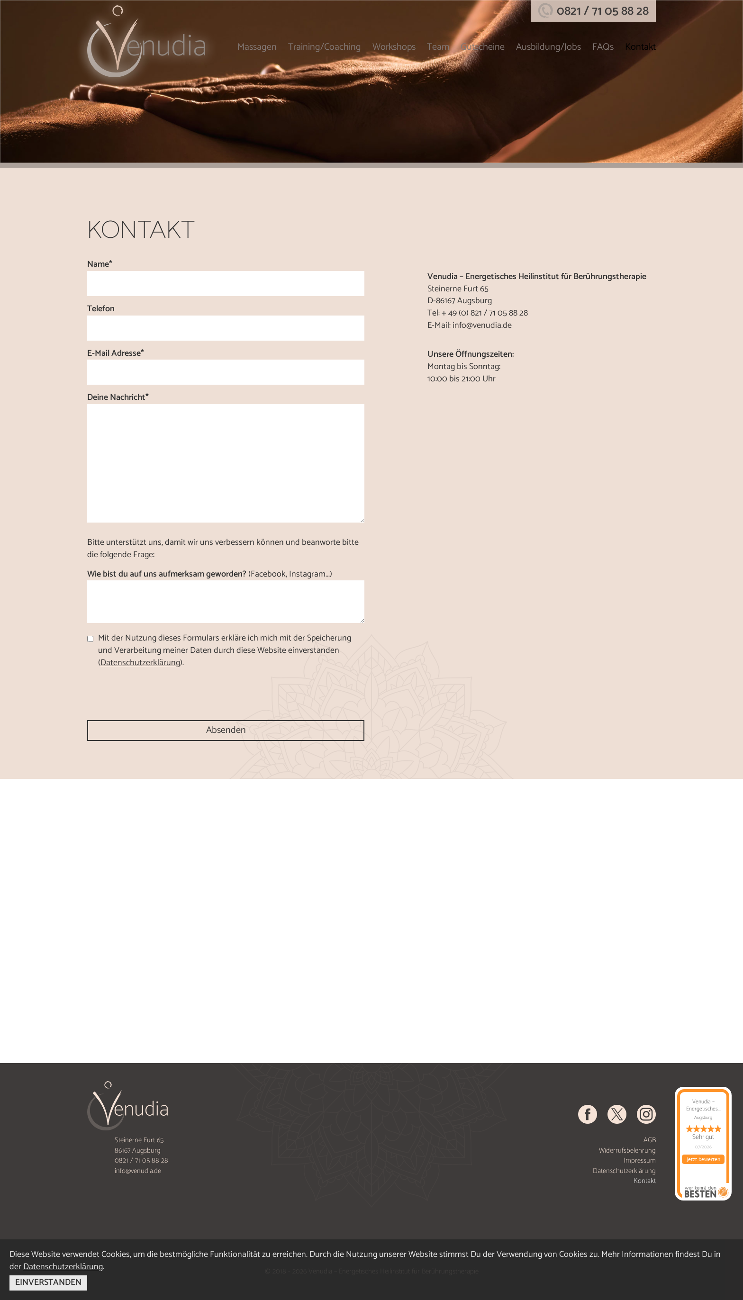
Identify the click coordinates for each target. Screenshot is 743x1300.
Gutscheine (483, 47)
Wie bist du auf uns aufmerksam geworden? (209, 575)
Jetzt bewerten (703, 1159)
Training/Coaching (324, 47)
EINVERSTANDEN (48, 1282)
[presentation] (159, 694)
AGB (649, 1140)
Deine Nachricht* (118, 398)
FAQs (603, 47)
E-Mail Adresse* (115, 354)
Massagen (257, 47)
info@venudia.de (482, 325)
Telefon (101, 309)
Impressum (640, 1160)
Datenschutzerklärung (624, 1171)
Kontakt (640, 47)
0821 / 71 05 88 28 (603, 11)
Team (438, 47)
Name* (99, 265)
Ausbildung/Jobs (548, 47)
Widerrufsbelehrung (627, 1150)
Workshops (394, 47)
